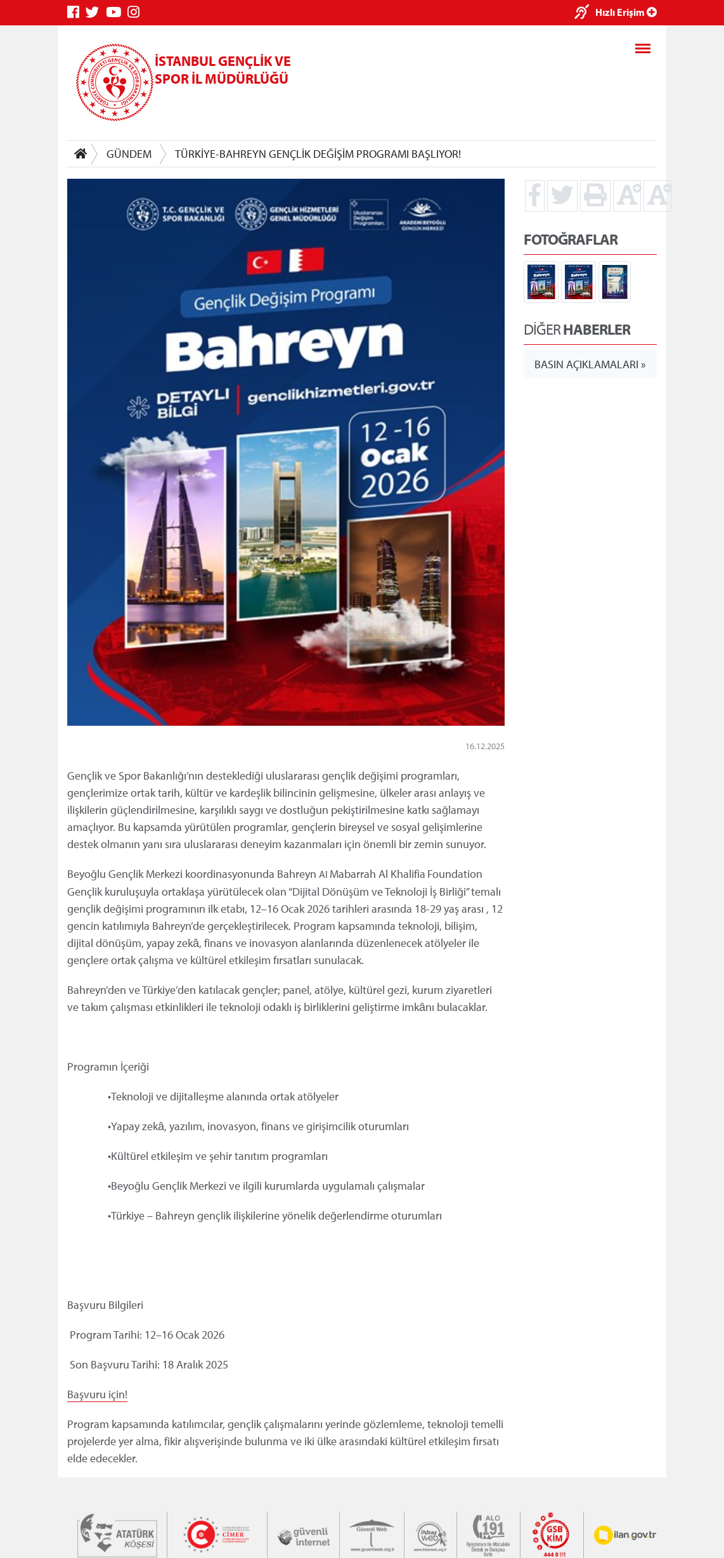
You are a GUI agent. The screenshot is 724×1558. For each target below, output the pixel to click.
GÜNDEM (129, 153)
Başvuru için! (97, 1393)
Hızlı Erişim (626, 12)
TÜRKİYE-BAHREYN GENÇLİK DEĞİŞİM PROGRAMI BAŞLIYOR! (318, 153)
